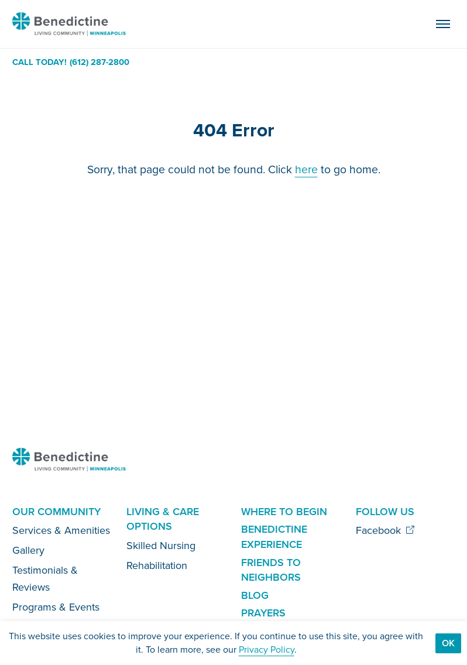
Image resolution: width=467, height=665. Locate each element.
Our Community (56, 511)
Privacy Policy (266, 649)
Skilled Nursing (160, 545)
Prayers (263, 613)
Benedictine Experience (274, 537)
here (306, 169)
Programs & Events (55, 607)
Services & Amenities (61, 530)
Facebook (385, 530)
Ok (448, 643)
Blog (255, 595)
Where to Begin (284, 511)
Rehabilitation (156, 565)
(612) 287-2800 (99, 62)
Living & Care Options (162, 519)
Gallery (28, 550)
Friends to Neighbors (271, 570)
